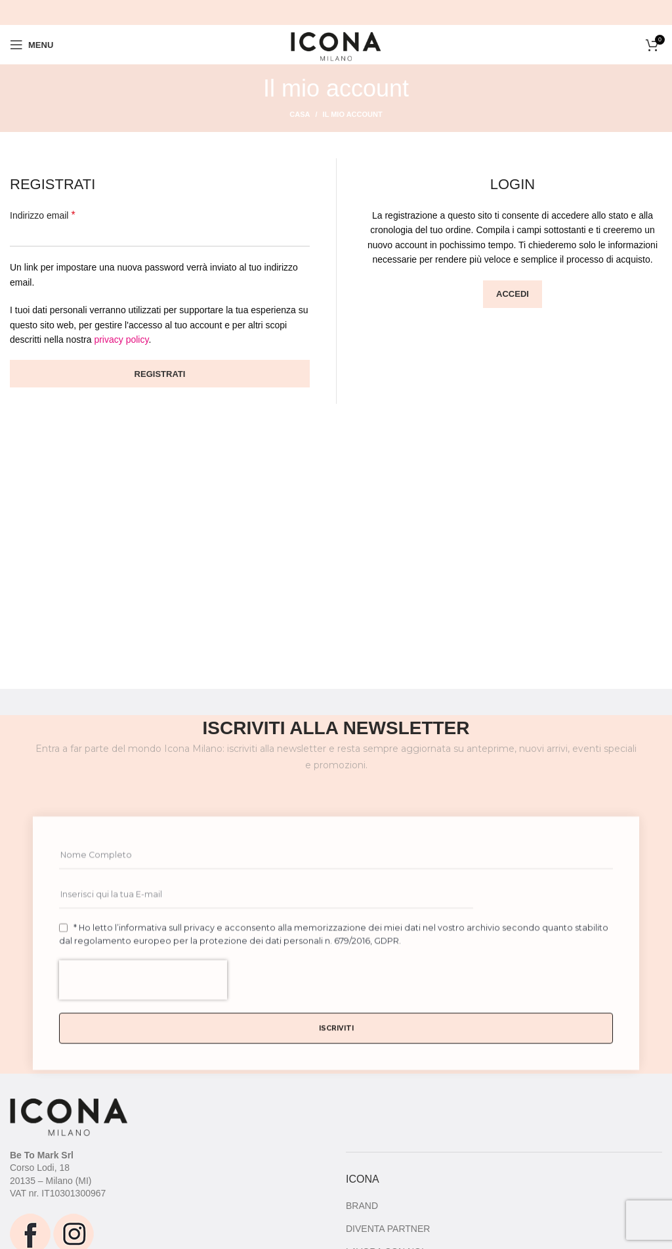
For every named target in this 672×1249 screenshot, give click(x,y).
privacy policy (121, 339)
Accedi (512, 294)
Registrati (160, 374)
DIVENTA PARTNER (388, 1228)
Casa (299, 114)
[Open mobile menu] (31, 45)
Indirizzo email (42, 215)
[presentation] (143, 1031)
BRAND (362, 1205)
